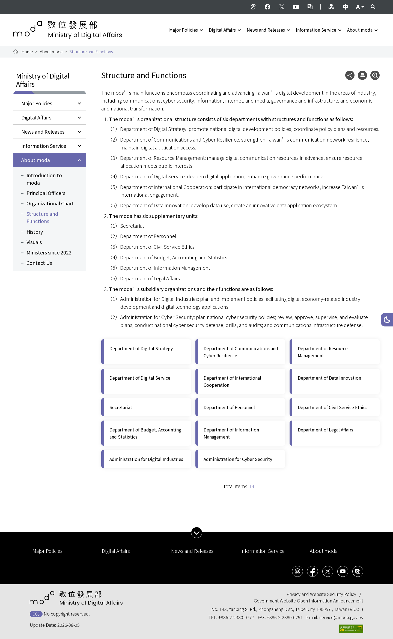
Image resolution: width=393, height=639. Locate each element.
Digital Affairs (222, 29)
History (34, 231)
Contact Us (39, 262)
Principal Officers (45, 192)
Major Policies (183, 29)
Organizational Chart (50, 203)
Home (27, 51)
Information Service (316, 29)
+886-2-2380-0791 (285, 617)
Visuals (34, 241)
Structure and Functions (42, 217)
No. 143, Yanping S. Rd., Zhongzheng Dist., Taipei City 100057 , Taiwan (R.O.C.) (287, 609)
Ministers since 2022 (49, 252)
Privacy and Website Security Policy (321, 594)
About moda (360, 29)
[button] (387, 319)
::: (17, 3)
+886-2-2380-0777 (236, 617)
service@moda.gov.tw (341, 617)
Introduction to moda (44, 179)
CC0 (36, 614)
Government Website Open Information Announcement (308, 600)
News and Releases (266, 29)
